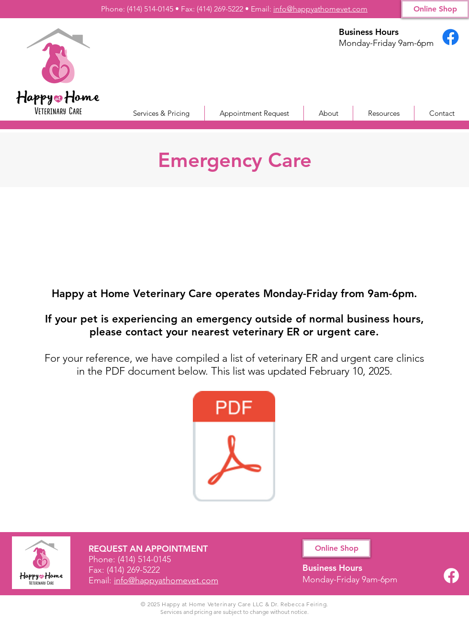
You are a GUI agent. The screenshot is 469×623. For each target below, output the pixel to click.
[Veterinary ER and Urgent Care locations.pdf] (234, 447)
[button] (383, 113)
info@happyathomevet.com (320, 8)
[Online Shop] (435, 9)
